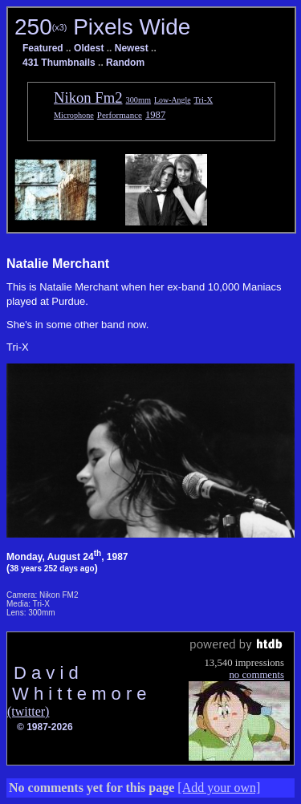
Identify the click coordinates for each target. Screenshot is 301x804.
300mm (139, 99)
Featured (42, 48)
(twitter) (28, 711)
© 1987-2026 (45, 727)
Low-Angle (172, 99)
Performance (119, 115)
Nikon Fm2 (88, 97)
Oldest (89, 48)
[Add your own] (218, 787)
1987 (155, 114)
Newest (131, 48)
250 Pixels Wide (102, 26)
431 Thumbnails (59, 62)
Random (125, 62)
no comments (256, 674)
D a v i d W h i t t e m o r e (77, 683)
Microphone (74, 115)
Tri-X (204, 99)
